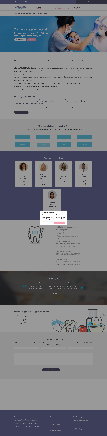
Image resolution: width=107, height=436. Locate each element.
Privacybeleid (51, 219)
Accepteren (59, 222)
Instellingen (47, 222)
